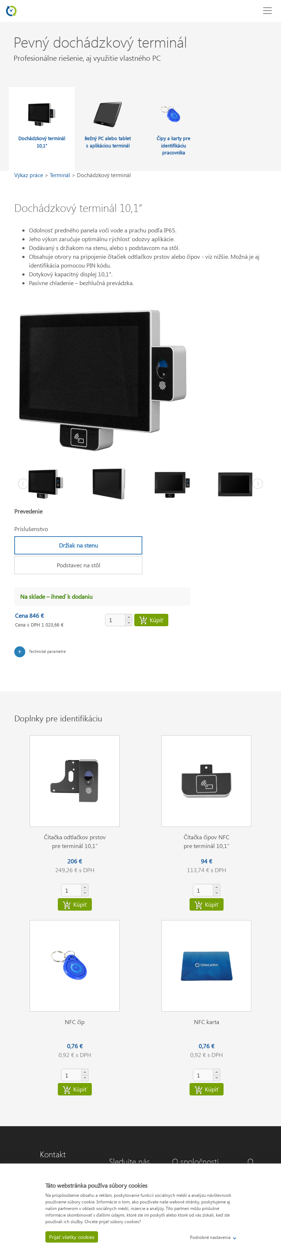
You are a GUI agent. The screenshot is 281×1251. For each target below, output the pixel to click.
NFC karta (206, 1022)
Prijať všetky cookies (71, 1236)
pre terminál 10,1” (75, 845)
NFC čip (75, 1022)
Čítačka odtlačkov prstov (75, 837)
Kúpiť (151, 621)
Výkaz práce (29, 175)
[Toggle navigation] (267, 10)
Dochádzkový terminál (104, 175)
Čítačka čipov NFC (206, 837)
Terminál (61, 175)
